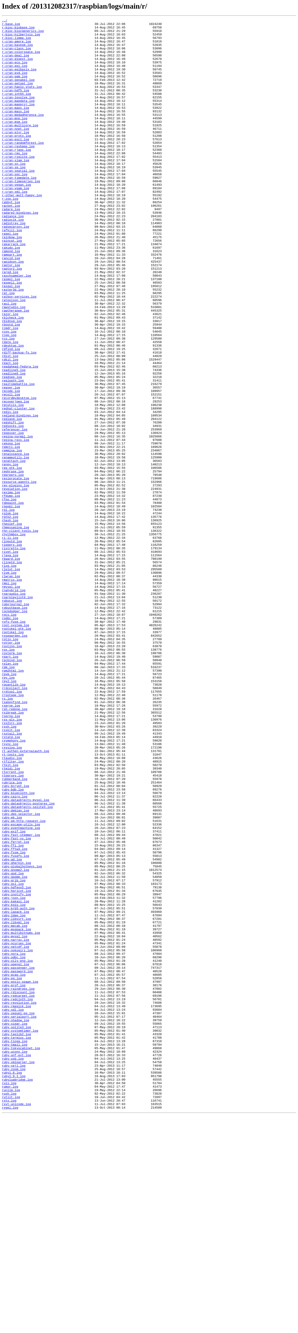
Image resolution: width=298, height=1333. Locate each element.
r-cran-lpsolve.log (18, 113)
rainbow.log (12, 281)
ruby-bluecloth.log (18, 948)
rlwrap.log (11, 688)
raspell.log (12, 335)
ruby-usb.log (13, 1267)
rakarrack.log (13, 289)
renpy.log (10, 554)
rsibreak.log (13, 851)
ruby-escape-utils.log (21, 986)
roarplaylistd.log (17, 713)
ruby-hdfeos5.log (16, 1061)
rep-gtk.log (12, 558)
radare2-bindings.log (20, 252)
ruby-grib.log (13, 1053)
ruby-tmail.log (14, 1250)
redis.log (10, 491)
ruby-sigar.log (14, 1225)
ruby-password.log (17, 1162)
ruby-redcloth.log (17, 1195)
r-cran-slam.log (15, 189)
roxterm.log (12, 780)
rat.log (8, 348)
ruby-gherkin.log (16, 1032)
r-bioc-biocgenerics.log (23, 33)
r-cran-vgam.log (15, 222)
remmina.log (12, 537)
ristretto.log (13, 654)
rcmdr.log (10, 390)
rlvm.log (9, 684)
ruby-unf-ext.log (16, 1263)
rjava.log (10, 663)
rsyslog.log (12, 893)
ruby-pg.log (12, 1170)
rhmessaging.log (15, 629)
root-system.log (15, 747)
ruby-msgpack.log (16, 1112)
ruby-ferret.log (15, 1007)
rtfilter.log (13, 910)
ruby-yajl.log (13, 1275)
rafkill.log (12, 273)
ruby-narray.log (15, 1124)
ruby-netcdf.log (15, 1132)
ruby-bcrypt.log (15, 940)
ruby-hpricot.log (16, 1065)
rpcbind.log (12, 789)
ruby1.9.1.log (13, 1288)
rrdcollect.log (14, 822)
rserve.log (11, 843)
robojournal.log (15, 721)
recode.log (11, 466)
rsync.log (10, 889)
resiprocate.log (15, 570)
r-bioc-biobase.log (18, 29)
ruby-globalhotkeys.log (22, 1036)
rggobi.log (11, 604)
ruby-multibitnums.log (21, 1116)
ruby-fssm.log (13, 1019)
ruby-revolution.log (19, 1200)
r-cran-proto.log (16, 159)
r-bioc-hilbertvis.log (21, 38)
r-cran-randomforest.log (23, 168)
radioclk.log (13, 260)
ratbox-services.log (19, 352)
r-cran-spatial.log (18, 201)
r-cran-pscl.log (15, 163)
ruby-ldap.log (13, 1095)
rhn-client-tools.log (20, 633)
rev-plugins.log (15, 579)
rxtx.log (9, 1317)
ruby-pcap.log (13, 1166)
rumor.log (10, 1300)
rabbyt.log (11, 239)
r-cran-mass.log (15, 130)
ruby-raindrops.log (18, 1183)
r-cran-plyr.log (15, 155)
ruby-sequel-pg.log (18, 1212)
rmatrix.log (12, 692)
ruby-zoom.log (13, 1279)
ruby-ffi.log (13, 1011)
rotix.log (10, 763)
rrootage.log (13, 830)
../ (4, 21)
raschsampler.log (16, 327)
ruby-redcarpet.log (18, 1191)
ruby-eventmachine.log (21, 990)
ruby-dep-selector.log (21, 973)
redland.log (12, 499)
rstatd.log (11, 881)
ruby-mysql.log (14, 1120)
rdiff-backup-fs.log (19, 419)
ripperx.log (12, 650)
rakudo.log (11, 294)
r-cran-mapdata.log (18, 117)
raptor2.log (12, 319)
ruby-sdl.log (13, 1208)
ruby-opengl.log (15, 1153)
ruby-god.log (13, 1044)
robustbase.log (14, 726)
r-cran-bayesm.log (17, 50)
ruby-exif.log (13, 994)
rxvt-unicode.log (16, 1321)
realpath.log (13, 453)
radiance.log (13, 256)
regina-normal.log (17, 520)
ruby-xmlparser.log (18, 1271)
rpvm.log (9, 805)
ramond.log (11, 298)
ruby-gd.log (12, 1028)
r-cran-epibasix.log (19, 80)
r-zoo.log (10, 235)
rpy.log (8, 809)
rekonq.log (11, 528)
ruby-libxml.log (15, 1103)
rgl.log (8, 608)
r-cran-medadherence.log (23, 134)
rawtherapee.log (15, 369)
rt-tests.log (13, 902)
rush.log (9, 1309)
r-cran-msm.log (14, 143)
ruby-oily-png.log (17, 1149)
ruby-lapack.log (15, 1091)
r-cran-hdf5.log (15, 105)
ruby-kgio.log (13, 1082)
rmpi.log (9, 696)
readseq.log (12, 449)
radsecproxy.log (15, 268)
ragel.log (10, 277)
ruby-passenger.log (18, 1158)
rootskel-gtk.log (16, 751)
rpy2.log (9, 814)
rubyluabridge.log (17, 1292)
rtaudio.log (12, 906)
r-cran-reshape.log (18, 172)
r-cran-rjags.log (16, 176)
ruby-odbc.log (13, 1145)
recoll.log (11, 470)
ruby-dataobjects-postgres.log (28, 961)
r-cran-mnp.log (14, 138)
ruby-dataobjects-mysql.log (25, 956)
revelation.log (14, 583)
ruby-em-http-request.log (23, 981)
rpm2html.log (13, 801)
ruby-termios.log (16, 1242)
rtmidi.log (11, 919)
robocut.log (12, 717)
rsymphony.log (13, 885)
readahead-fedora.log (20, 436)
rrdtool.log (12, 826)
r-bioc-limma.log (16, 42)
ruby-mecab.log (14, 1107)
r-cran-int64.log (16, 109)
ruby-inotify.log (16, 1070)
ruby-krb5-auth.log (18, 1086)
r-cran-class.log (16, 54)
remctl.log (11, 533)
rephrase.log (13, 562)
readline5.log (13, 440)
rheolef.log (12, 625)
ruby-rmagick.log (16, 1204)
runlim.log (11, 1304)
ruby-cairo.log (14, 952)
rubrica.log (12, 935)
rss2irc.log (12, 864)
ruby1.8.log (12, 1283)
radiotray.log (13, 264)
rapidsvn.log (13, 310)
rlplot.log (11, 679)
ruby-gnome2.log (15, 1040)
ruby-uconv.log (14, 1258)
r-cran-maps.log (15, 126)
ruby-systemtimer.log (20, 1233)
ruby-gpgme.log (14, 1049)
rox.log (8, 776)
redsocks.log (13, 507)
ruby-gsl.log (13, 1057)
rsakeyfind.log (14, 839)
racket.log (11, 243)
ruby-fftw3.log (14, 1015)
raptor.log (11, 315)
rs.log (7, 835)
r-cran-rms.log (14, 180)
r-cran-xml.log (14, 226)
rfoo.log (9, 596)
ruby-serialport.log (19, 1216)
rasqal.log (11, 340)
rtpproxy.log (13, 927)
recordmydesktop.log (19, 474)
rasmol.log (11, 331)
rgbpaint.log (13, 600)
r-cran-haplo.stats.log (22, 101)
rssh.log (9, 868)
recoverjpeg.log (15, 478)
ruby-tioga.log (14, 1246)
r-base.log (11, 25)
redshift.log (13, 503)
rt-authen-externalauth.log (25, 898)
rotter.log (11, 768)
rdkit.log (10, 428)
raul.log (9, 361)
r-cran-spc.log (14, 205)
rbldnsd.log (12, 382)
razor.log (10, 373)
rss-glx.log (12, 860)
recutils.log (13, 482)
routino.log (12, 772)
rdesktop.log (13, 411)
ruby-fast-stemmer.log (21, 998)
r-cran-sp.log (13, 197)
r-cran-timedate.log (19, 210)
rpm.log (8, 797)
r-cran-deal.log (15, 63)
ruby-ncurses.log (16, 1128)
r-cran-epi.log (14, 75)
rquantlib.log (13, 818)
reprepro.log (13, 566)
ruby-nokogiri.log (17, 1137)
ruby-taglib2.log (16, 1237)
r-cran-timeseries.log (21, 214)
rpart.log (10, 784)
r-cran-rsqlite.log (18, 184)
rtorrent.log (13, 923)
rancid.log (11, 306)
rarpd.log (10, 323)
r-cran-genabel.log (18, 92)
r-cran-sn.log (13, 193)
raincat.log (12, 285)
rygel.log (10, 1325)
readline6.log (13, 445)
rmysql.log (11, 700)
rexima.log (11, 587)
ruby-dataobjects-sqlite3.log (27, 965)
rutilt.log (11, 1313)
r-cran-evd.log (14, 84)
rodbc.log (10, 738)
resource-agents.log (19, 575)
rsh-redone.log (14, 847)
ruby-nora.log (13, 1141)
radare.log (11, 247)
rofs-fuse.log (13, 742)
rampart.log (12, 302)
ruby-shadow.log (15, 1221)
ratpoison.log (13, 356)
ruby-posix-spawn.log (20, 1174)
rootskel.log (13, 755)
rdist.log (10, 424)
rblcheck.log (13, 377)
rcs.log (8, 403)
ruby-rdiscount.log (18, 1187)
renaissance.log (15, 541)
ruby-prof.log (13, 1179)
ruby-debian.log (15, 969)
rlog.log (9, 675)
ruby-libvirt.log (16, 1099)
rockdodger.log (14, 730)
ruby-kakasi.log (15, 1078)
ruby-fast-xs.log (16, 1002)
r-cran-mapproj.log (18, 122)
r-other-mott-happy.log (22, 231)
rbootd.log (11, 386)
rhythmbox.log (13, 638)
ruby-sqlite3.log (16, 1229)
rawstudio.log (13, 365)
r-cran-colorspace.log (21, 59)
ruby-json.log (13, 1074)
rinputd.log (12, 646)
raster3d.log (13, 344)
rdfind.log (11, 415)
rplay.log (10, 793)
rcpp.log (9, 398)
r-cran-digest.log (17, 67)
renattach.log (13, 549)
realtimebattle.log (18, 457)
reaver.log (11, 461)
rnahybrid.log (13, 705)
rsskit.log (11, 872)
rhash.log (10, 621)
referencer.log (14, 512)
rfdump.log (11, 591)
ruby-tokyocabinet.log (21, 1254)
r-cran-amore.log (16, 46)
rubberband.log (14, 931)
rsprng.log (11, 856)
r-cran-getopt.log (17, 96)
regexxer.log (13, 516)
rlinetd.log (12, 671)
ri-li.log (10, 642)
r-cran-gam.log (14, 88)
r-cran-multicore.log (20, 147)
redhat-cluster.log (18, 486)
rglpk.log (10, 612)
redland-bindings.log (20, 495)
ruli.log (9, 1296)
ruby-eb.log (12, 977)
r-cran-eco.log (14, 71)
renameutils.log (15, 545)
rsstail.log (12, 877)
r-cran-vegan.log (16, 218)
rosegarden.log (14, 759)
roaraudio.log (13, 709)
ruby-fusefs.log (15, 1023)
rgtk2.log (10, 617)
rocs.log (9, 734)
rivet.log (10, 658)
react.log (10, 432)
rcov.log (9, 394)
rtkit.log (10, 914)
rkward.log (11, 667)
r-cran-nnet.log (15, 151)
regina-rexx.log (15, 524)
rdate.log (10, 407)
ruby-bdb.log (13, 944)
